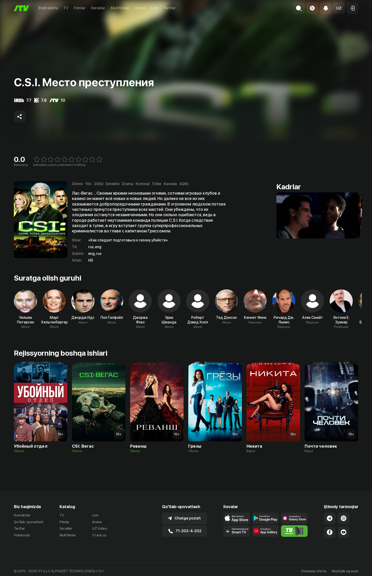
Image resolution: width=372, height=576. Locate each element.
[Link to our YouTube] (343, 532)
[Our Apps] (236, 531)
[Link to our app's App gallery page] (265, 531)
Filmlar (79, 8)
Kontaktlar (22, 515)
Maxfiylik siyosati (345, 571)
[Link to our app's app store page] (236, 518)
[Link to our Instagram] (343, 518)
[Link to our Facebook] (329, 532)
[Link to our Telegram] (329, 518)
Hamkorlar (22, 535)
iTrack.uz (99, 535)
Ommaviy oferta (313, 571)
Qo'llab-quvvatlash (28, 522)
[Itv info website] (294, 531)
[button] (339, 8)
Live (154, 8)
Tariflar (169, 8)
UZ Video (99, 528)
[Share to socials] (19, 116)
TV (65, 8)
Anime (140, 8)
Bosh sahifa (48, 8)
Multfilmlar (120, 8)
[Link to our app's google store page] (265, 518)
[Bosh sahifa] (21, 8)
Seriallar (98, 8)
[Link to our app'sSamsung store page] (294, 518)
